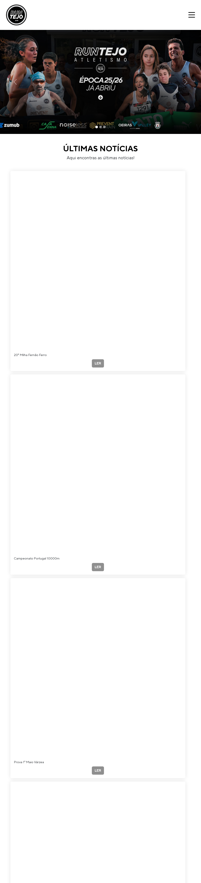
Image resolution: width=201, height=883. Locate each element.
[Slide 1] (96, 127)
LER (98, 363)
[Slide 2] (100, 127)
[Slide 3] (104, 127)
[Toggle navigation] (191, 15)
